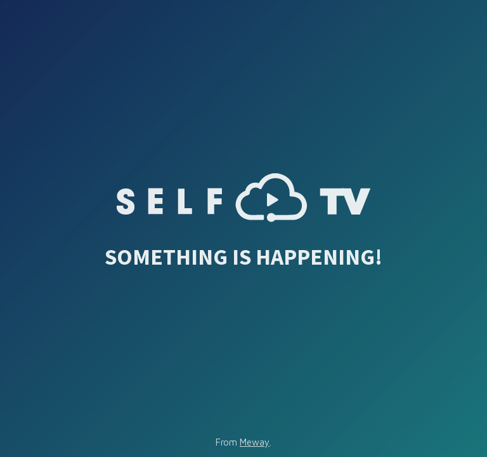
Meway (254, 442)
